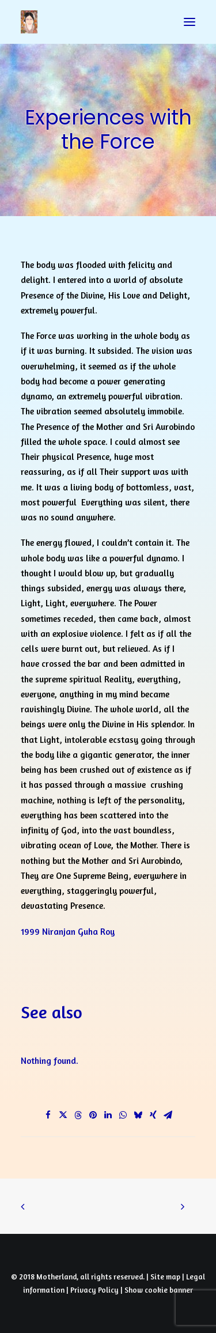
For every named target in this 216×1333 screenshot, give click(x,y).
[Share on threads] (78, 1115)
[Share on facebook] (48, 1115)
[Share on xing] (153, 1115)
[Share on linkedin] (108, 1115)
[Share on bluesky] (138, 1115)
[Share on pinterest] (93, 1115)
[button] (189, 22)
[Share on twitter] (63, 1115)
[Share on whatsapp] (123, 1115)
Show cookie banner (158, 1289)
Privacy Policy (94, 1289)
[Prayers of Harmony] (29, 21)
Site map (165, 1276)
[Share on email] (168, 1115)
